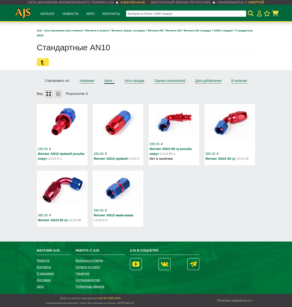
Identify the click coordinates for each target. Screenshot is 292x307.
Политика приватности (234, 300)
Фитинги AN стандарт (198, 30)
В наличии (239, 80)
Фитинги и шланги (97, 30)
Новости (70, 14)
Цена (109, 80)
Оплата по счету (88, 267)
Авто (90, 14)
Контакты (111, 14)
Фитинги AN (156, 30)
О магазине (45, 273)
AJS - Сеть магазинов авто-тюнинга (60, 30)
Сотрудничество (88, 280)
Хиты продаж (134, 80)
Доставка (44, 280)
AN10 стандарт (224, 30)
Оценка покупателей (169, 80)
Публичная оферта (90, 286)
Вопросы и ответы (89, 260)
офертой (256, 2)
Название (87, 80)
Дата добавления (208, 80)
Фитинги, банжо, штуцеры (128, 30)
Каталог (47, 14)
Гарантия (83, 273)
